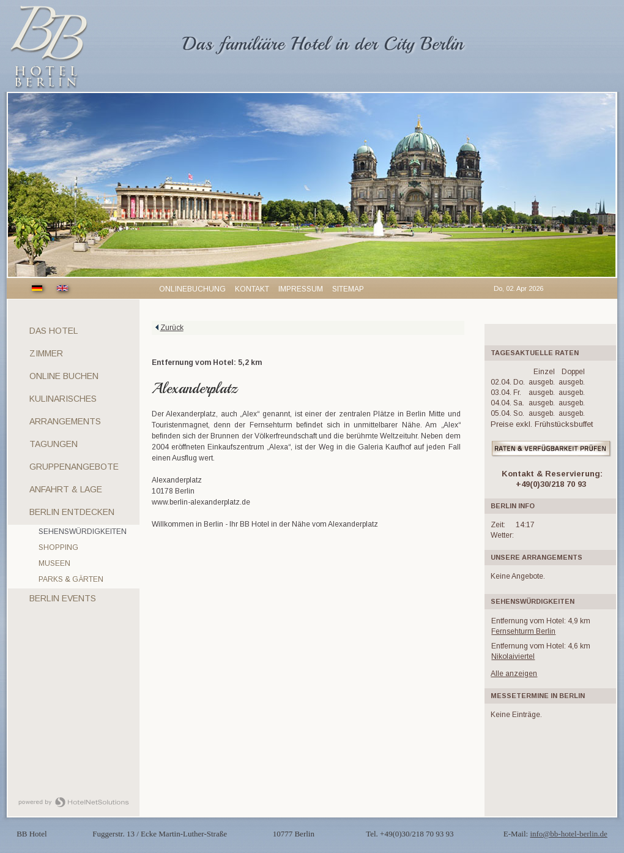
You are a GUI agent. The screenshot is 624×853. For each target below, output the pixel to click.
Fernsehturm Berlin (523, 631)
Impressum (300, 289)
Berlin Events (62, 598)
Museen (54, 563)
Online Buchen (63, 376)
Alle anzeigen (514, 673)
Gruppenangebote (74, 467)
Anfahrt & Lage (65, 489)
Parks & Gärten (71, 579)
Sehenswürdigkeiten (83, 531)
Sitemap (348, 289)
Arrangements (65, 421)
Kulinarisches (63, 399)
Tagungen (53, 444)
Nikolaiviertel (513, 656)
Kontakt (252, 289)
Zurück (172, 327)
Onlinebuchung (192, 289)
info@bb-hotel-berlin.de (568, 833)
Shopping (58, 547)
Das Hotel (53, 331)
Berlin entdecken (71, 512)
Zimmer (46, 353)
